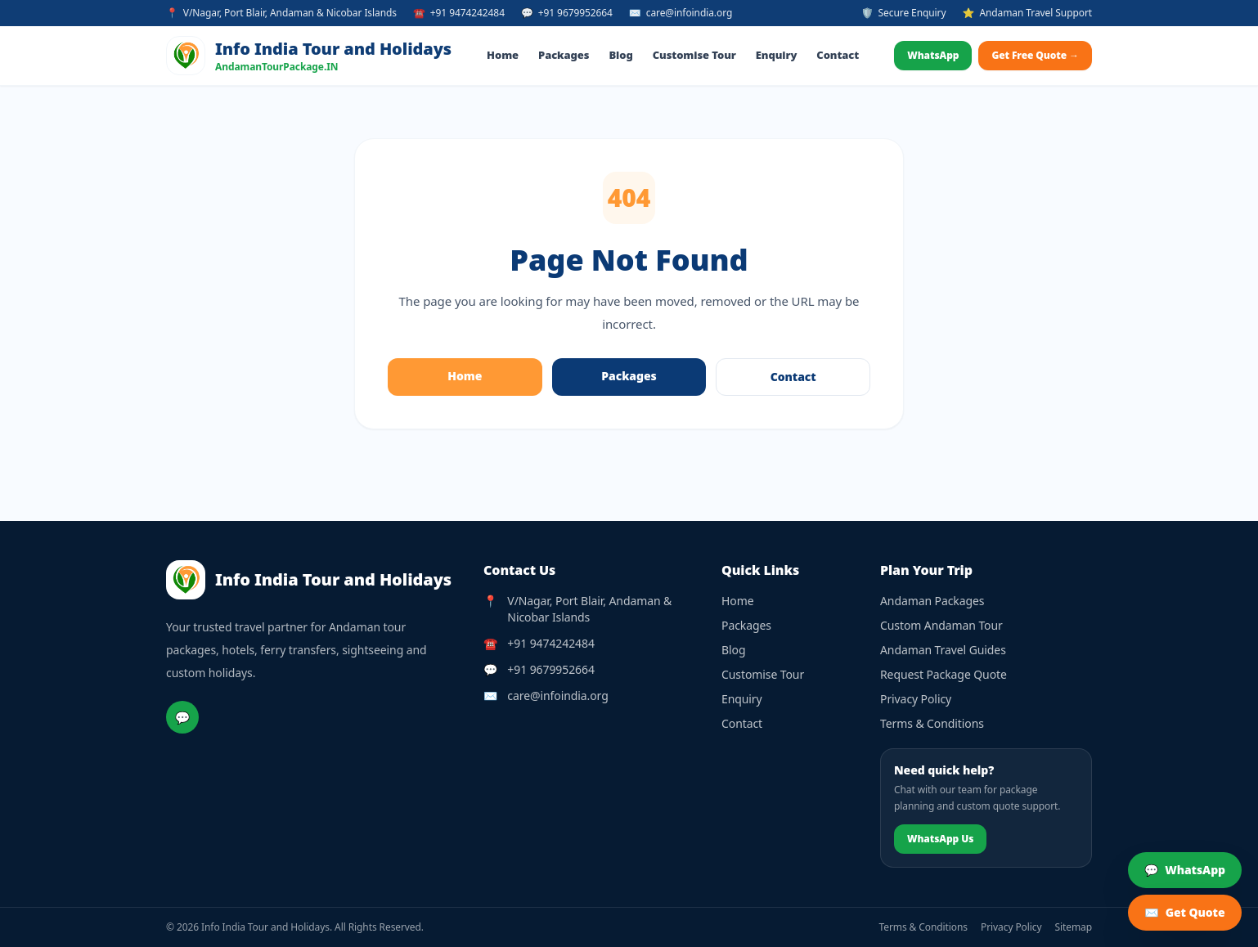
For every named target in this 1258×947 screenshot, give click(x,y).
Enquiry (776, 54)
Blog (620, 54)
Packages (563, 54)
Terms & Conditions (932, 723)
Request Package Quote (943, 674)
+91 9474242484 (550, 643)
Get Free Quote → (1035, 55)
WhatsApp (933, 55)
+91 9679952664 (550, 669)
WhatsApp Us (940, 839)
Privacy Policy (915, 699)
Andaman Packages (932, 600)
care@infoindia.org (557, 695)
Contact (837, 54)
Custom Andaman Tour (941, 625)
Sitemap (1074, 927)
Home (503, 54)
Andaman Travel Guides (943, 650)
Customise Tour (694, 54)
